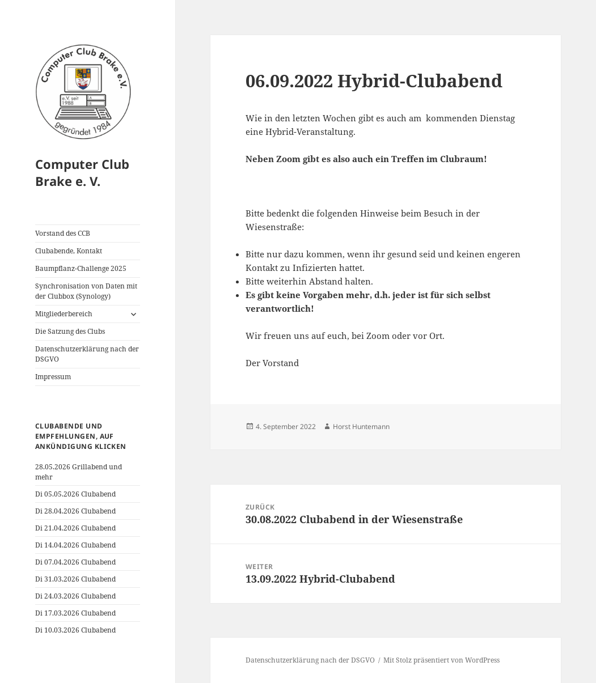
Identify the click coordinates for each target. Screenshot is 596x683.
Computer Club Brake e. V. (82, 172)
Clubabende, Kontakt (68, 251)
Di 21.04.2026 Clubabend (75, 528)
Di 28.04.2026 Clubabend (75, 511)
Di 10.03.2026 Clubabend (75, 630)
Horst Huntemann (361, 426)
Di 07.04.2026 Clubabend (75, 562)
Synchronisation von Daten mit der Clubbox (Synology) (86, 291)
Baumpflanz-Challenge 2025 (80, 268)
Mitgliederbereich (63, 314)
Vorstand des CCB (62, 233)
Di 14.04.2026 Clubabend (75, 545)
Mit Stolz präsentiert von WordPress (441, 660)
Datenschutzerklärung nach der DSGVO (87, 354)
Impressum (53, 376)
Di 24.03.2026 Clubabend (75, 596)
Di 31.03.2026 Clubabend (75, 579)
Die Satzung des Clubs (70, 331)
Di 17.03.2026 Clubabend (75, 613)
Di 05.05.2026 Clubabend (75, 494)
